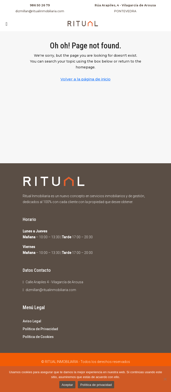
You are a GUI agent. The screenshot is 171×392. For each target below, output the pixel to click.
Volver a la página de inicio (85, 79)
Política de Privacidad (40, 329)
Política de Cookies (38, 337)
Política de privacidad (96, 385)
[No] (164, 379)
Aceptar (67, 385)
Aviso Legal (32, 321)
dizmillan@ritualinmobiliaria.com (39, 11)
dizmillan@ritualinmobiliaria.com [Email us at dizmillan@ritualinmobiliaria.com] (51, 290)
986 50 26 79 (40, 5)
